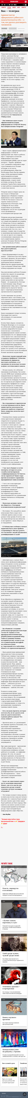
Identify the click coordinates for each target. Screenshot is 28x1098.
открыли (6, 568)
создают (4, 769)
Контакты (4, 1093)
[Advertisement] (14, 845)
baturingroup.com (15, 1096)
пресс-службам (6, 397)
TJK (7, 5)
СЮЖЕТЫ (24, 7)
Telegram (21, 821)
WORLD (15, 5)
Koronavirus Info (10, 93)
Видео (14, 7)
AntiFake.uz (9, 570)
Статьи (9, 7)
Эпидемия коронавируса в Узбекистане (15, 30)
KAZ (2, 5)
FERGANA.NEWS (14, 2)
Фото (18, 7)
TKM (9, 5)
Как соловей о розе (8, 1063)
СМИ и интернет (21, 28)
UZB (12, 5)
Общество (3, 30)
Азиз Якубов (4, 28)
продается (4, 634)
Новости (3, 7)
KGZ (5, 5)
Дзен (5, 823)
